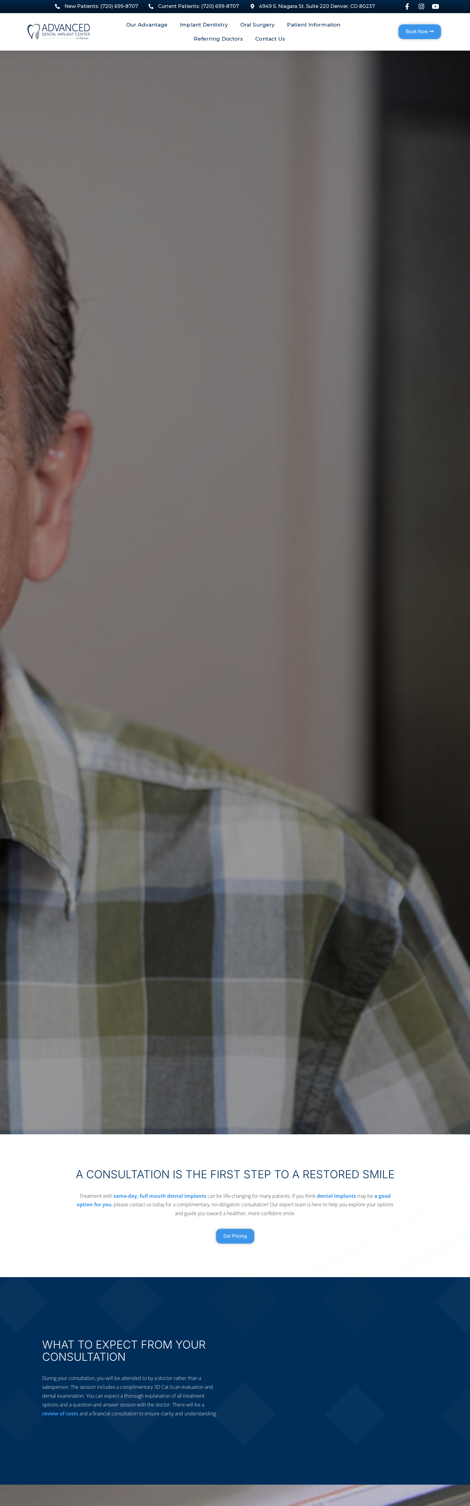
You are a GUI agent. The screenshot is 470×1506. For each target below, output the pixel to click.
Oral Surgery (257, 25)
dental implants (336, 1196)
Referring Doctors (218, 39)
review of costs (60, 1413)
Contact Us (270, 39)
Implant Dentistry (204, 25)
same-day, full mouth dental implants (159, 1196)
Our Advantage (146, 25)
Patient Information (313, 25)
